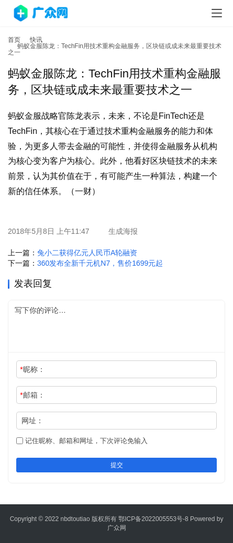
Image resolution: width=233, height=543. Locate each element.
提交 (116, 465)
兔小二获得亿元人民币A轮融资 (87, 252)
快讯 (36, 39)
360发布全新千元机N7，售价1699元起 (100, 263)
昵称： (32, 369)
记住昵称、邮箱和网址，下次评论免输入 (82, 441)
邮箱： (32, 395)
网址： (32, 420)
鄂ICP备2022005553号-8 (153, 519)
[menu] (217, 13)
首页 (14, 39)
